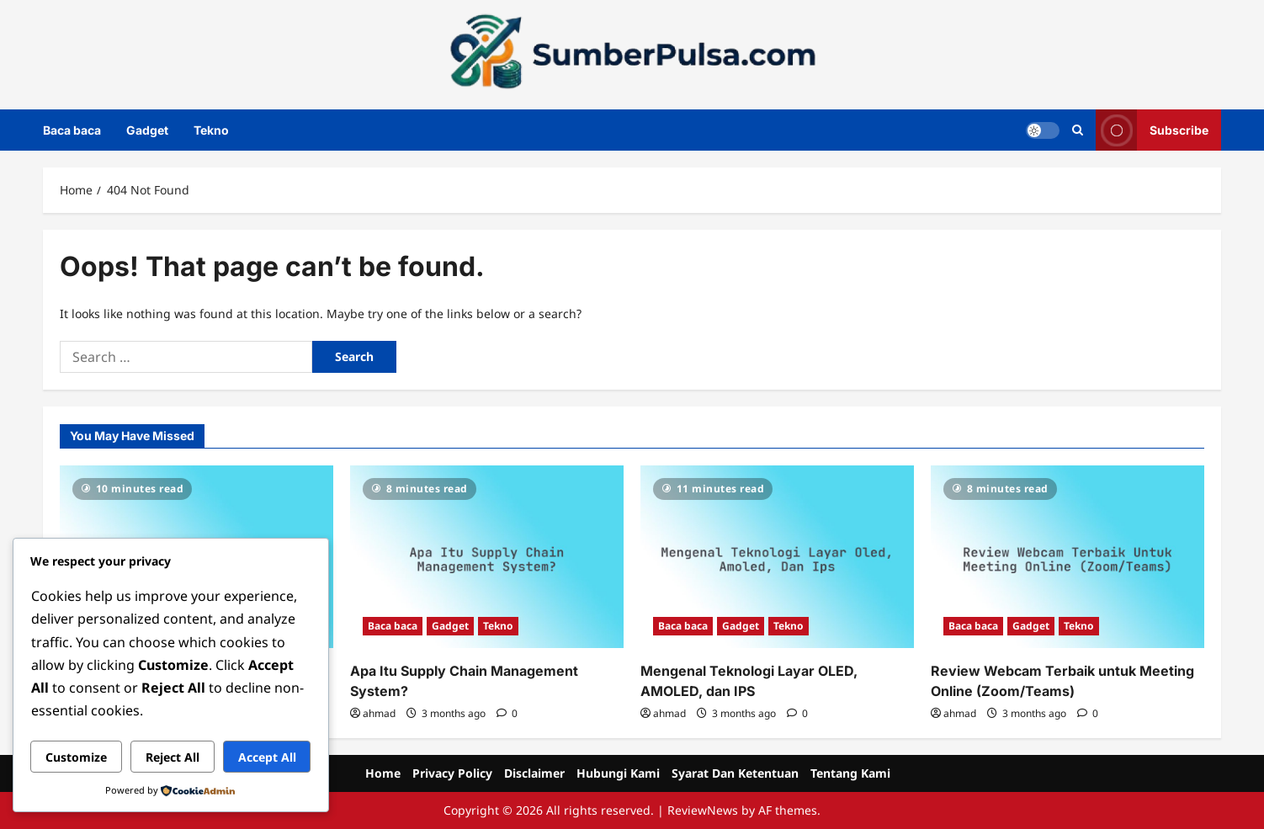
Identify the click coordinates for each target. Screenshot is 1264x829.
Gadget (147, 130)
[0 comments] (507, 713)
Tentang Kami (850, 773)
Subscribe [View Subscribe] (1152, 130)
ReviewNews (702, 810)
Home (383, 773)
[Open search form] (1077, 130)
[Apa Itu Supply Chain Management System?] (487, 556)
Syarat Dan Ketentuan (735, 773)
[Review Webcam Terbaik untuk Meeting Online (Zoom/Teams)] (1067, 556)
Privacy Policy (452, 773)
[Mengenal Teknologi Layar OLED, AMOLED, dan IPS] (777, 556)
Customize (76, 757)
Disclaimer (534, 773)
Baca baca (72, 130)
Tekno (211, 130)
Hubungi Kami (618, 773)
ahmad (379, 713)
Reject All (172, 757)
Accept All (267, 757)
